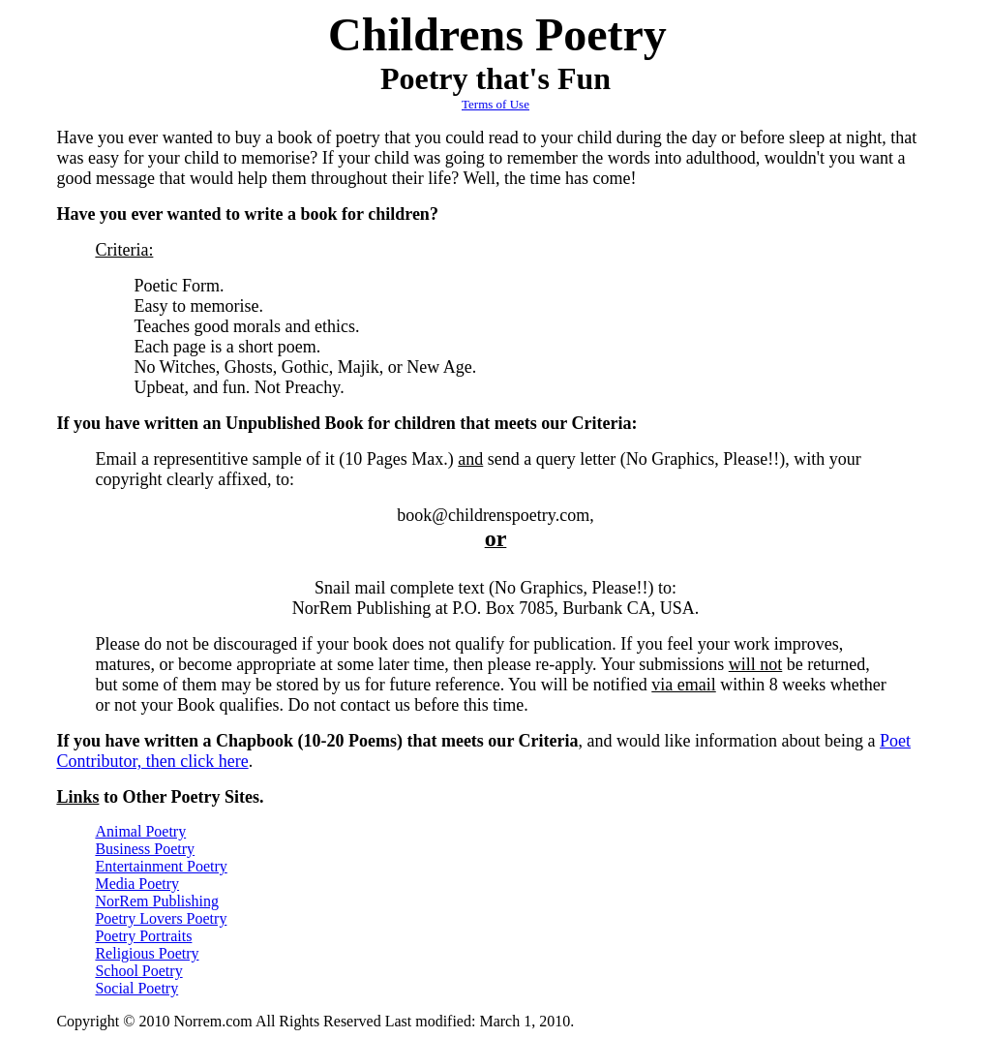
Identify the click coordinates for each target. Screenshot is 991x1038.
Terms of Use (495, 104)
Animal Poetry (140, 831)
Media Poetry (137, 883)
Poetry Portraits (143, 936)
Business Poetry (145, 848)
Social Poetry (136, 988)
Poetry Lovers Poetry (160, 918)
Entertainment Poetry (160, 866)
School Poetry (138, 970)
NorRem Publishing (157, 901)
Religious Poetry (146, 953)
